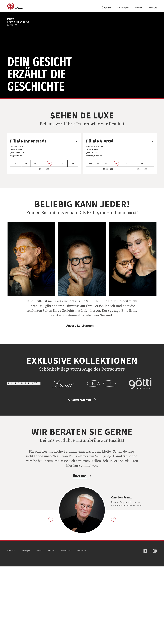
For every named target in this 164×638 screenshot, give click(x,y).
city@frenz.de (16, 194)
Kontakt (153, 7)
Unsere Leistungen (82, 364)
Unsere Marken (82, 471)
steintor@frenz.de (94, 194)
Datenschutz (65, 622)
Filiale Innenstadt (28, 179)
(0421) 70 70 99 (93, 191)
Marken (139, 7)
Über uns (106, 7)
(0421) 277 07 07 (18, 191)
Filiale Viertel (99, 179)
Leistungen (123, 7)
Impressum (81, 622)
